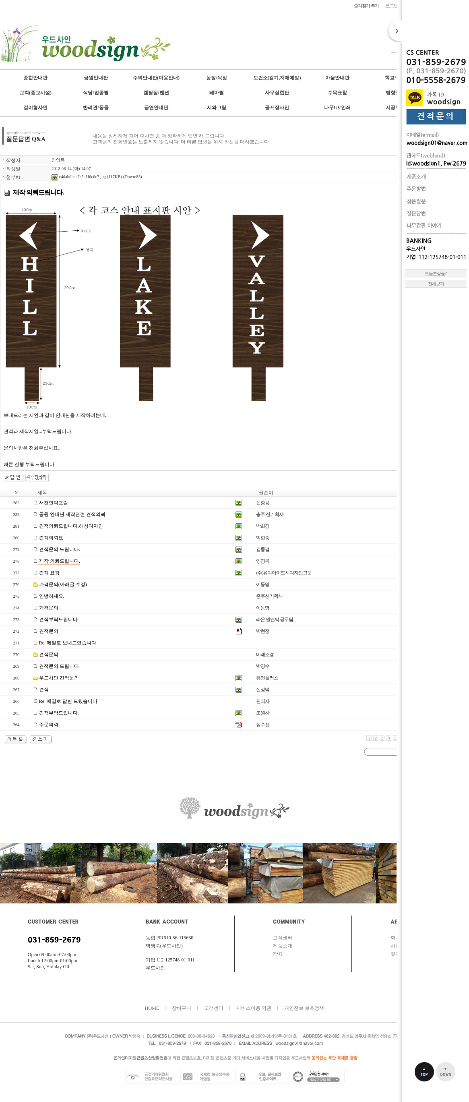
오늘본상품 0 (436, 273)
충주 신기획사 (269, 514)
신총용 (262, 502)
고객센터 (282, 937)
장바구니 (181, 1008)
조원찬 (262, 713)
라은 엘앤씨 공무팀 (274, 619)
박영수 (262, 666)
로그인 (392, 5)
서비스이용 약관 (253, 1008)
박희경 (262, 526)
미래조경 (265, 654)
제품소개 (282, 946)
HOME (152, 1008)
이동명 (262, 584)
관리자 (262, 701)
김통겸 (262, 549)
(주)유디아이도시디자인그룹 (284, 573)
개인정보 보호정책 (304, 1008)
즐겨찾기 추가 (367, 5)
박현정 (262, 631)
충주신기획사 (269, 596)
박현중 (262, 538)
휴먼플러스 (267, 678)
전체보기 (436, 284)
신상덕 (262, 689)
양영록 (58, 160)
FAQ (277, 954)
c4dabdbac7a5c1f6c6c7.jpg (79, 176)
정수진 (262, 724)
